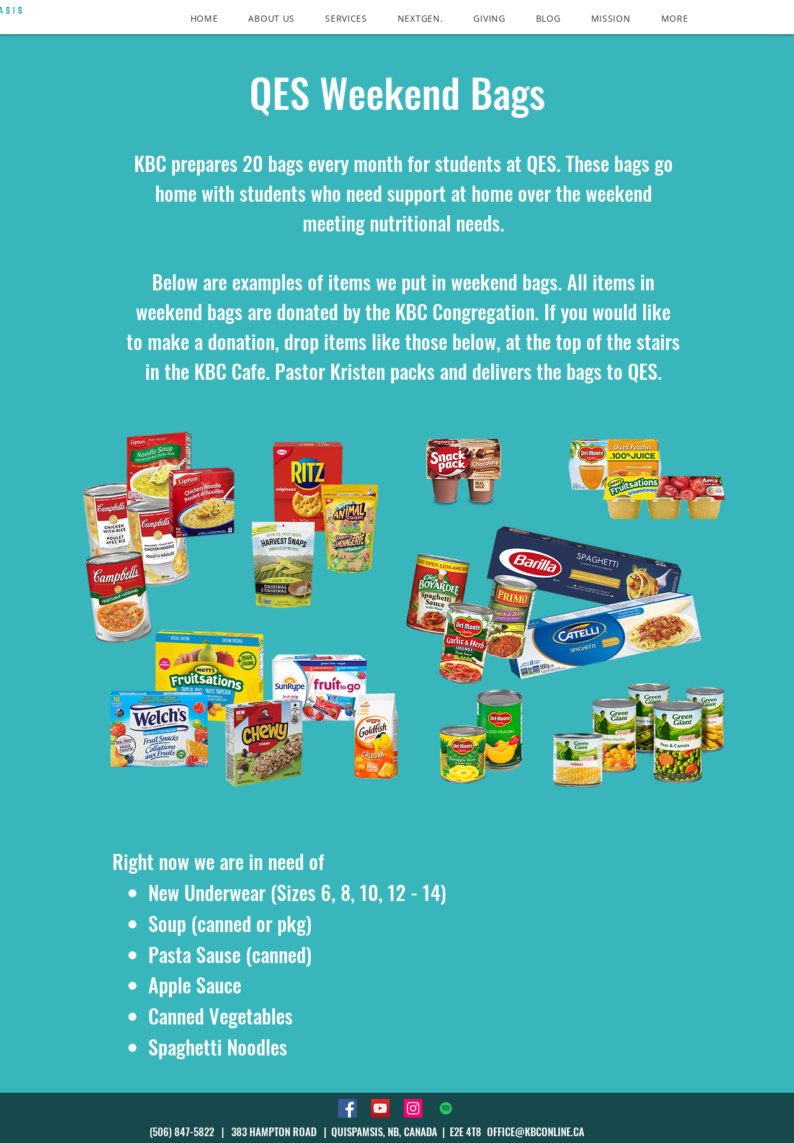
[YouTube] (380, 1108)
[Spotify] (446, 1108)
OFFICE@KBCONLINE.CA (535, 1131)
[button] (674, 18)
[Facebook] (347, 1108)
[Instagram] (413, 1108)
